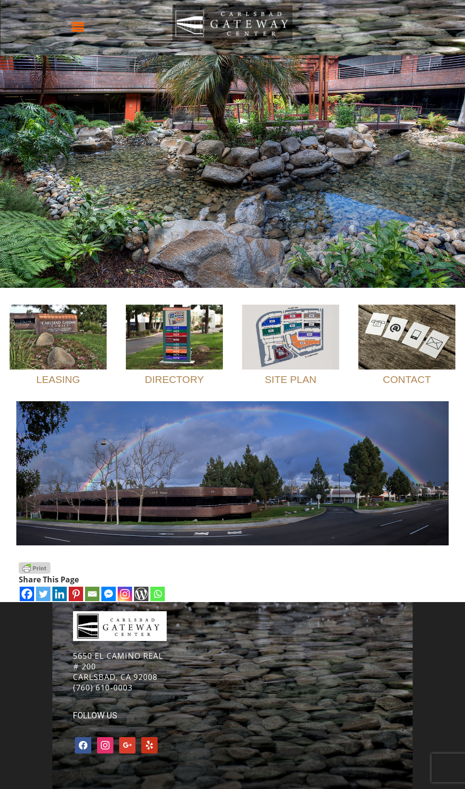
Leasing (58, 379)
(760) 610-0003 (103, 687)
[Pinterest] (76, 594)
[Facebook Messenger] (108, 594)
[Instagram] (125, 594)
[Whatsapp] (157, 594)
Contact (407, 379)
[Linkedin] (59, 594)
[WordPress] (141, 594)
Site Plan (290, 379)
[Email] (92, 594)
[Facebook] (27, 594)
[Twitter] (43, 594)
